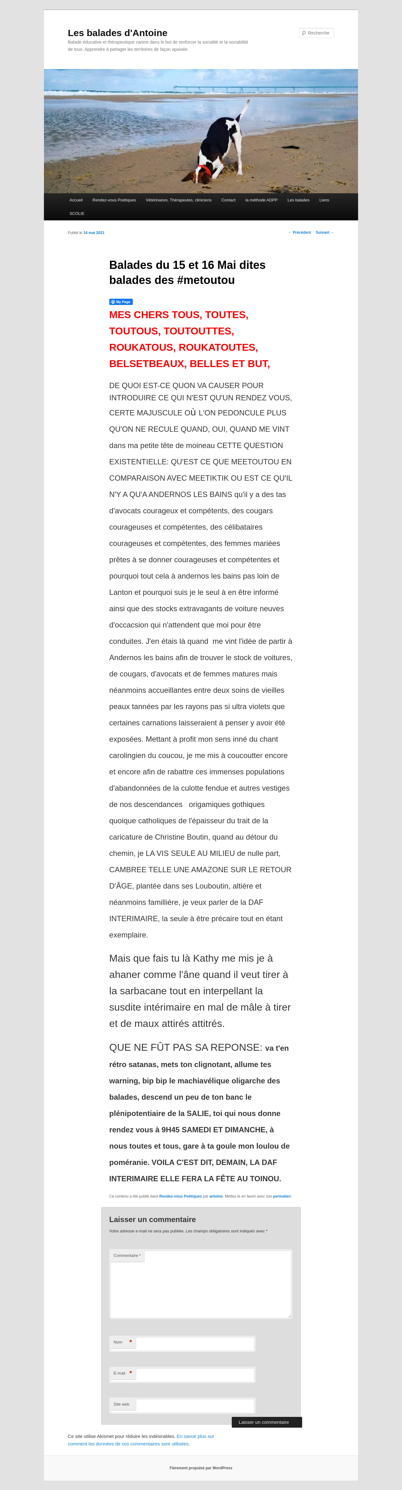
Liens (324, 200)
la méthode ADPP (261, 200)
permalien (282, 1196)
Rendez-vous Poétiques (114, 200)
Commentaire (127, 1255)
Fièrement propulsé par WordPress (201, 1468)
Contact (228, 200)
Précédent (299, 232)
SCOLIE (76, 213)
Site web (121, 1404)
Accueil (76, 200)
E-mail (123, 1373)
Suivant (325, 232)
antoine (216, 1196)
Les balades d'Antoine (117, 33)
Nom (123, 1342)
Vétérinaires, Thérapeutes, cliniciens (178, 200)
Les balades (298, 200)
